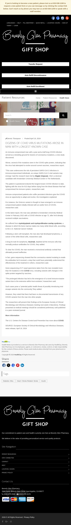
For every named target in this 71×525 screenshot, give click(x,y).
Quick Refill (40, 23)
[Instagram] (62, 18)
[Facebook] (53, 18)
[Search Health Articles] (31, 115)
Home (38, 98)
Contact (5, 461)
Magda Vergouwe (41, 176)
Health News (13, 121)
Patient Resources (50, 98)
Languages (11, 23)
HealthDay (17, 355)
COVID (26, 271)
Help (19, 23)
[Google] (58, 18)
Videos (28, 121)
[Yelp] (67, 18)
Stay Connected (8, 458)
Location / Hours (53, 23)
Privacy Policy (7, 472)
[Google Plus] (6, 522)
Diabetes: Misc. (8, 381)
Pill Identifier (28, 23)
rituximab (31, 242)
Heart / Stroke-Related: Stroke (27, 381)
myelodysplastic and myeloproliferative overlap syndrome (40, 223)
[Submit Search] (63, 115)
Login (16, 25)
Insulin (43, 381)
